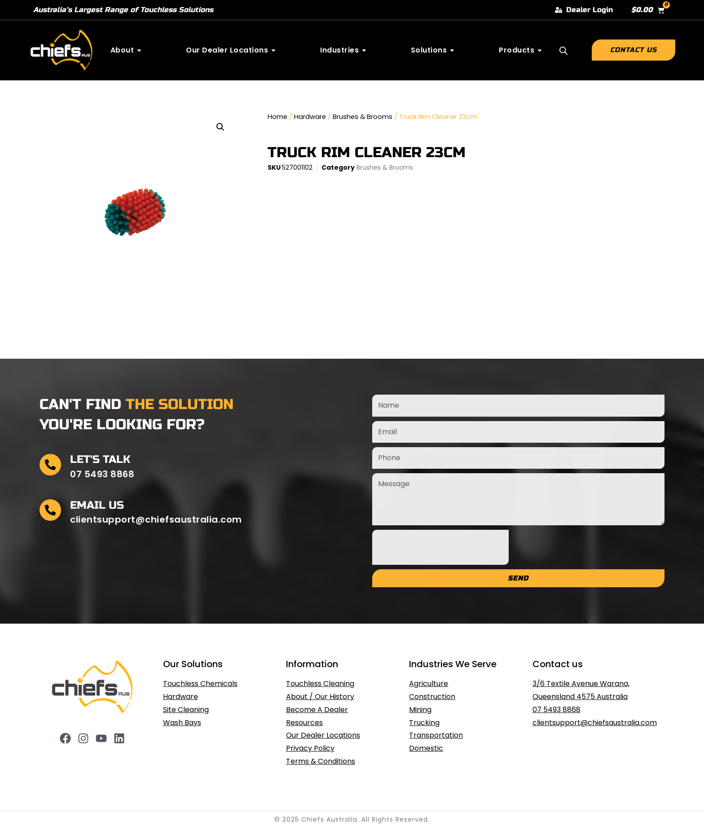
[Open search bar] (563, 51)
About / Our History (320, 696)
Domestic (426, 748)
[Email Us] (50, 510)
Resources (304, 722)
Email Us (97, 505)
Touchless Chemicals (200, 683)
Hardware (310, 116)
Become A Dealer (317, 709)
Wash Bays (182, 722)
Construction (432, 696)
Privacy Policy (310, 748)
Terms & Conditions (320, 761)
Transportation (436, 735)
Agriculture (428, 683)
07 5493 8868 (556, 709)
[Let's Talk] (50, 464)
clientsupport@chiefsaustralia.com (594, 722)
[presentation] (440, 547)
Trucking (424, 722)
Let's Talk (100, 459)
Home (277, 116)
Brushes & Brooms (362, 116)
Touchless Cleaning (320, 683)
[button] (220, 127)
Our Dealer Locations (323, 735)
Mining (420, 709)
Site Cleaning (186, 709)
